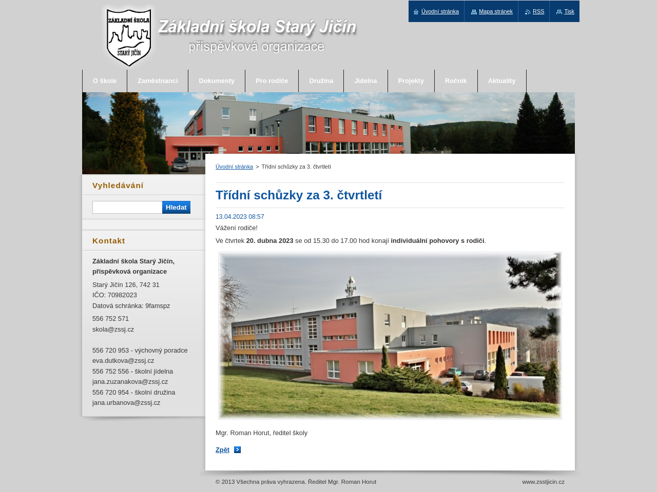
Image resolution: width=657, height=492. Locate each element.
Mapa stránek (496, 11)
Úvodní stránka (234, 166)
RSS (538, 11)
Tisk (569, 11)
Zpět (222, 450)
